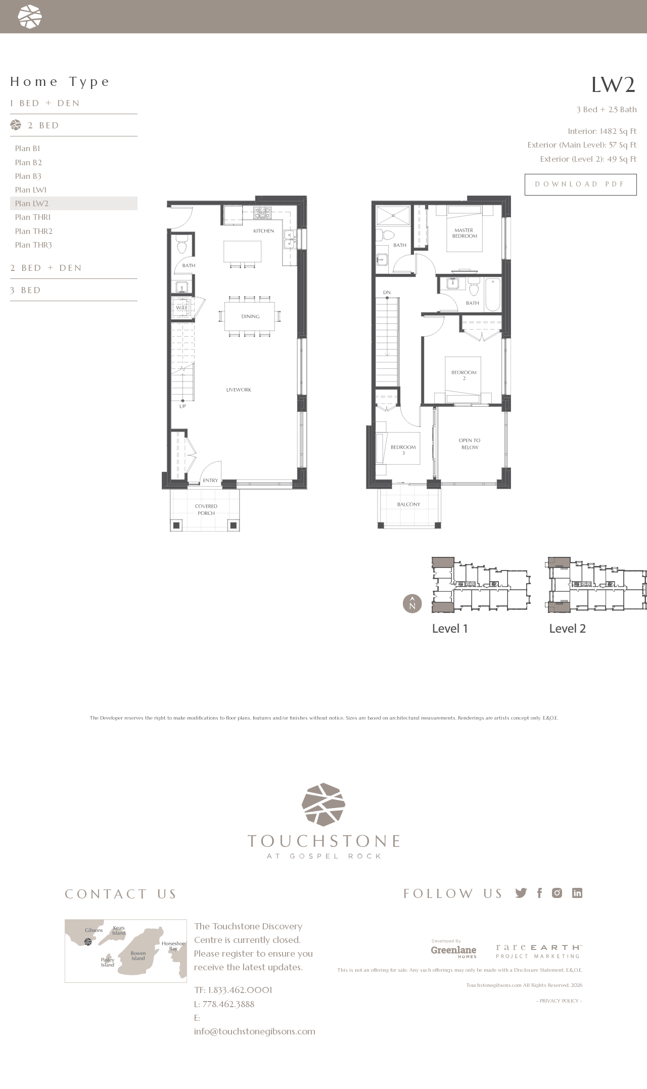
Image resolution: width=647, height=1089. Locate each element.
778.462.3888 (228, 1004)
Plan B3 (28, 176)
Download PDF (580, 184)
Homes (206, 17)
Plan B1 (27, 148)
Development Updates (383, 17)
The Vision (105, 17)
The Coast (265, 17)
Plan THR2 (34, 231)
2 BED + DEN (46, 267)
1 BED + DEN (45, 103)
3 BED (26, 290)
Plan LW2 (32, 203)
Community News (478, 17)
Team (311, 17)
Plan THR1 (33, 217)
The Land (160, 17)
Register (603, 17)
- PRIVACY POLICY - (559, 1001)
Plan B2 (28, 162)
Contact (545, 17)
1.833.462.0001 (240, 990)
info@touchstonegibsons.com (254, 1031)
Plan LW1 (31, 189)
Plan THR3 (33, 245)
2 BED (44, 125)
